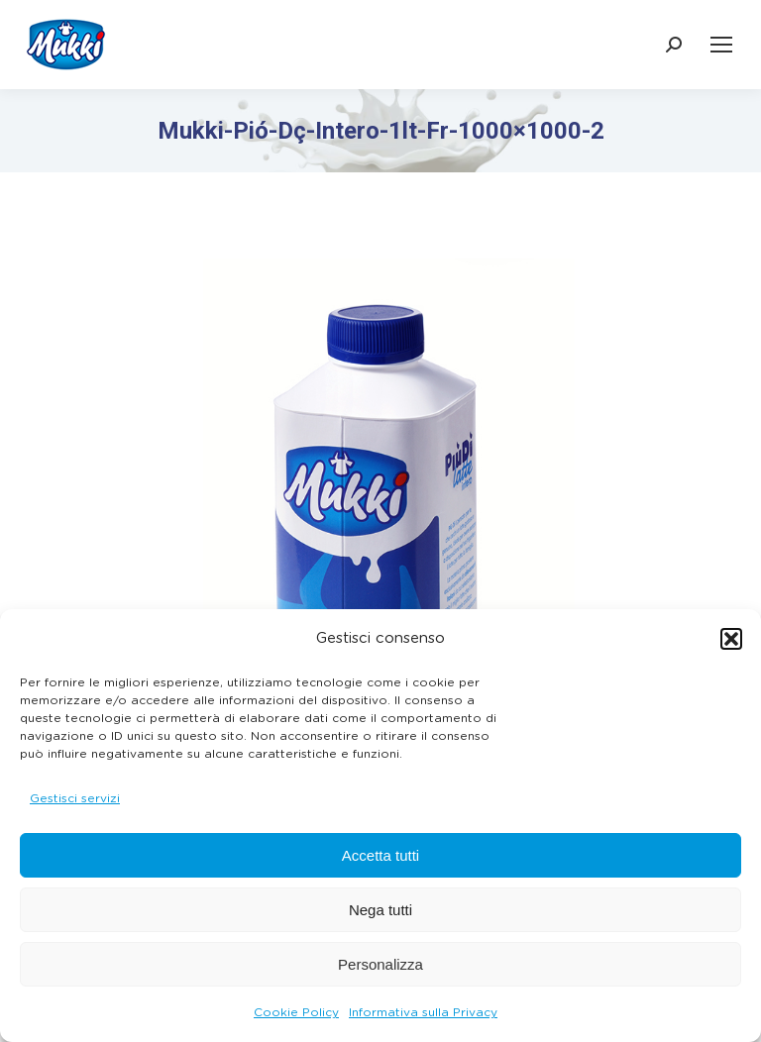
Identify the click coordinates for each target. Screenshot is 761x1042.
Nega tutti (380, 909)
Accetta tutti (380, 855)
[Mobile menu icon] (721, 44)
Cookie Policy (296, 1012)
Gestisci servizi (75, 798)
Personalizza (380, 964)
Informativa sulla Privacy (423, 1012)
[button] (731, 639)
